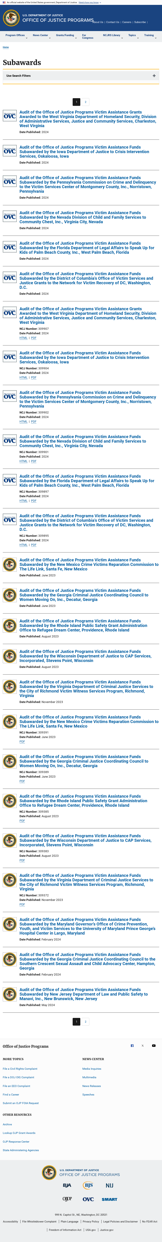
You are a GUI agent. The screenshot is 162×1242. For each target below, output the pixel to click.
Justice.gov (106, 1230)
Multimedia (89, 1077)
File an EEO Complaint (16, 1086)
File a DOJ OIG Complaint (18, 1077)
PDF (33, 338)
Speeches (88, 1094)
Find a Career (11, 1094)
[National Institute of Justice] (109, 1188)
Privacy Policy (91, 1221)
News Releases (91, 1086)
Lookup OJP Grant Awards (19, 1133)
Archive (7, 1124)
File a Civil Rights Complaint (20, 1068)
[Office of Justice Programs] (11, 18)
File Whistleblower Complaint (39, 1221)
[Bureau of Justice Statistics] (88, 1190)
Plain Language (69, 1221)
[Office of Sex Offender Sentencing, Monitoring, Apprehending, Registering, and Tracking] (109, 1201)
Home (6, 47)
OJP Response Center (16, 1141)
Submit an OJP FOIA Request (21, 1103)
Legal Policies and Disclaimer (120, 1221)
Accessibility (10, 1221)
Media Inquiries (91, 1068)
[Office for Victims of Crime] (88, 1201)
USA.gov (91, 1230)
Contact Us (112, 22)
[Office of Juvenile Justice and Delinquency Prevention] (67, 1202)
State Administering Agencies (21, 1150)
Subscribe (140, 22)
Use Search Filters (18, 75)
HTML (24, 338)
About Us (97, 22)
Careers (126, 22)
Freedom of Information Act (65, 1230)
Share (153, 24)
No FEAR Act (149, 1221)
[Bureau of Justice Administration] (67, 1188)
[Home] (58, 18)
